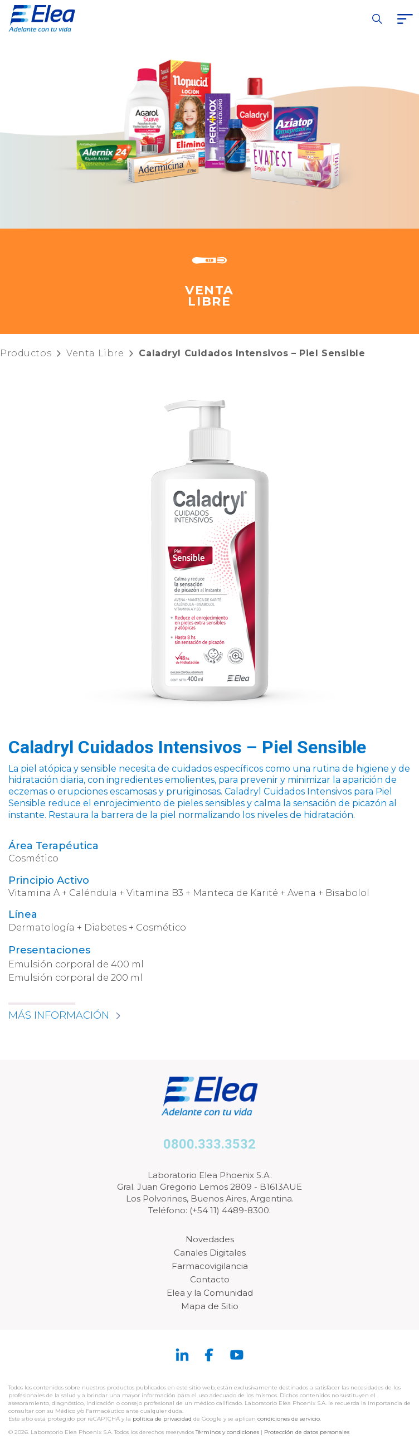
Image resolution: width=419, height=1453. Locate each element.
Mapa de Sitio (209, 1306)
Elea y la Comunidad (210, 1292)
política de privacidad (163, 1418)
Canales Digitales (210, 1252)
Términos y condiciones (227, 1432)
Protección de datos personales (306, 1432)
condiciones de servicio (288, 1418)
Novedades (210, 1239)
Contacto (210, 1279)
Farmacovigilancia (210, 1266)
